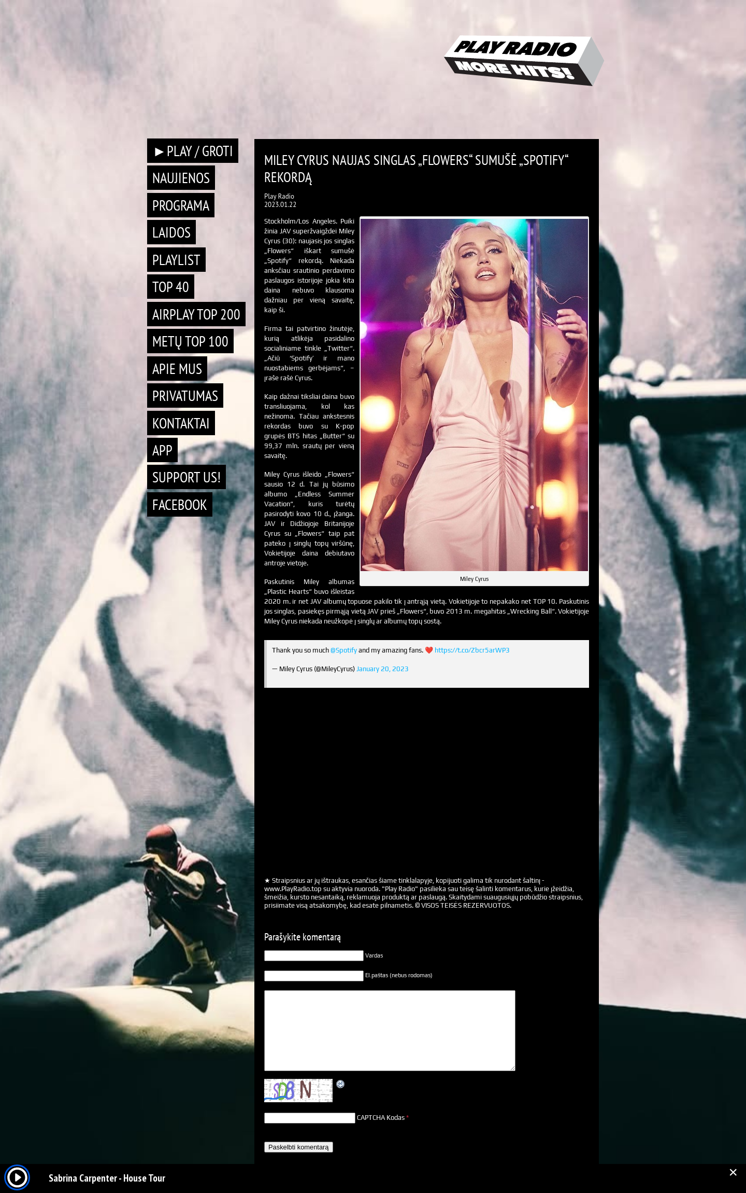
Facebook (179, 504)
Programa (180, 205)
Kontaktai (181, 423)
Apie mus (177, 368)
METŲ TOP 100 (190, 341)
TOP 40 (170, 286)
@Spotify (344, 650)
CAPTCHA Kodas (381, 1117)
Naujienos (181, 177)
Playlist (176, 259)
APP (162, 450)
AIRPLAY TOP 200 (196, 314)
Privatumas (185, 395)
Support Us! (186, 477)
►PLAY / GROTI (192, 150)
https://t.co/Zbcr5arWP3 (472, 650)
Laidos (171, 232)
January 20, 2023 (382, 669)
